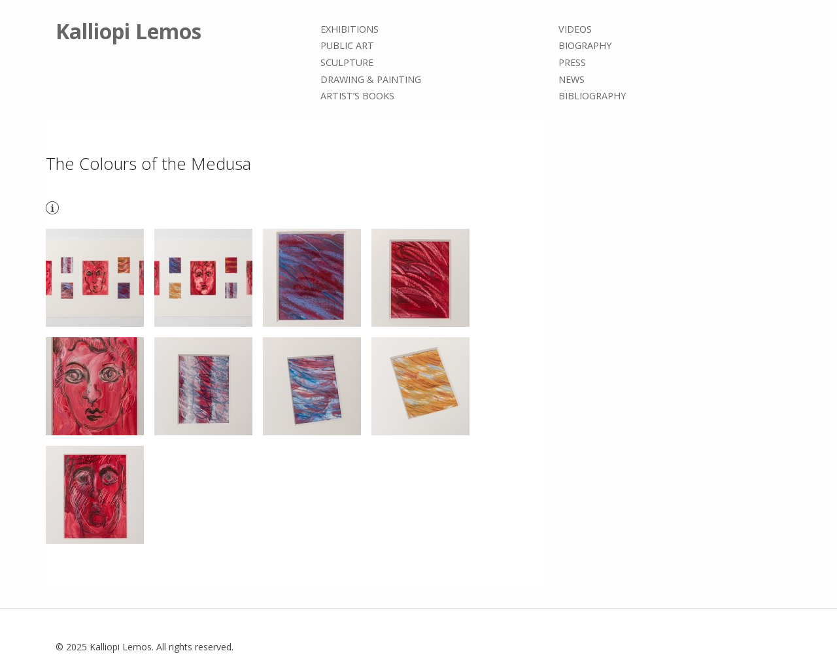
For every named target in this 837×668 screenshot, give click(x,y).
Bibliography (592, 96)
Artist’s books (357, 96)
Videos (575, 29)
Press (572, 62)
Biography (584, 46)
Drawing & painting (370, 79)
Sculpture (346, 62)
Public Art (347, 46)
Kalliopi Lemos (128, 31)
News (571, 79)
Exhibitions (349, 29)
